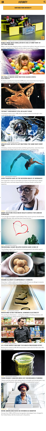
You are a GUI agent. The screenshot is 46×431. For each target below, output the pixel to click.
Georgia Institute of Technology (16, 41)
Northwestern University (30, 41)
